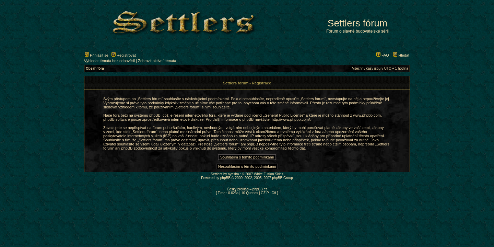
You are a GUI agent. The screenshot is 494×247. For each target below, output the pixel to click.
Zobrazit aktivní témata (157, 61)
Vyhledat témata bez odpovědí (109, 61)
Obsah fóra (95, 68)
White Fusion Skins (268, 174)
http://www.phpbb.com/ (291, 119)
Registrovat (123, 55)
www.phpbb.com (367, 115)
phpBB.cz (259, 189)
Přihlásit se (96, 55)
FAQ (382, 55)
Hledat (401, 55)
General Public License (283, 115)
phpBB (225, 178)
